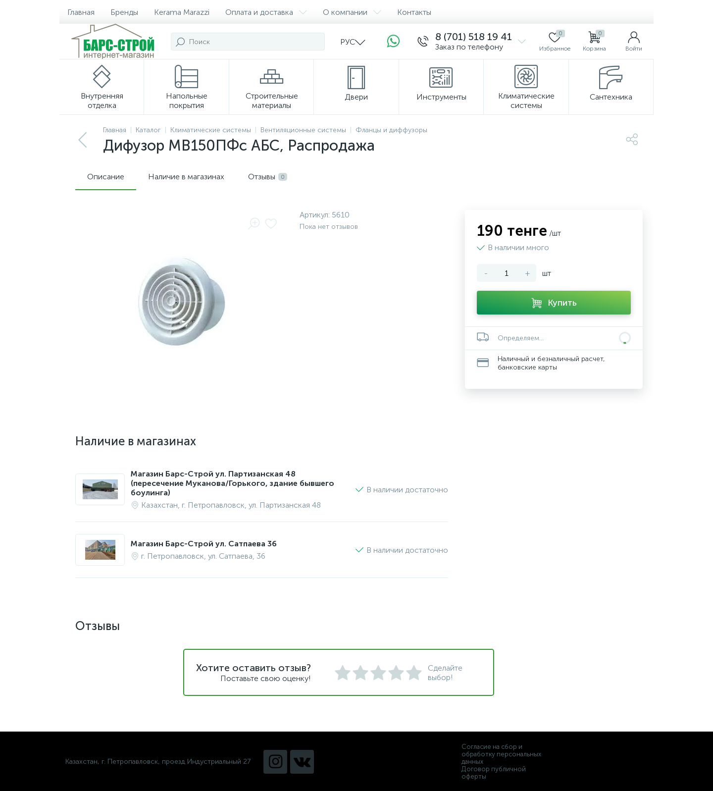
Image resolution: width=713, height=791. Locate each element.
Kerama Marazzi (181, 12)
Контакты (414, 12)
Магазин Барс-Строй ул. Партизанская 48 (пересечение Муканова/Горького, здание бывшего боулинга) (232, 483)
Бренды (124, 12)
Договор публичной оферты (493, 772)
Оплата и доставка (266, 12)
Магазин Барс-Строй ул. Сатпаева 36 (204, 543)
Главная (81, 12)
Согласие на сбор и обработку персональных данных (501, 754)
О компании (352, 12)
